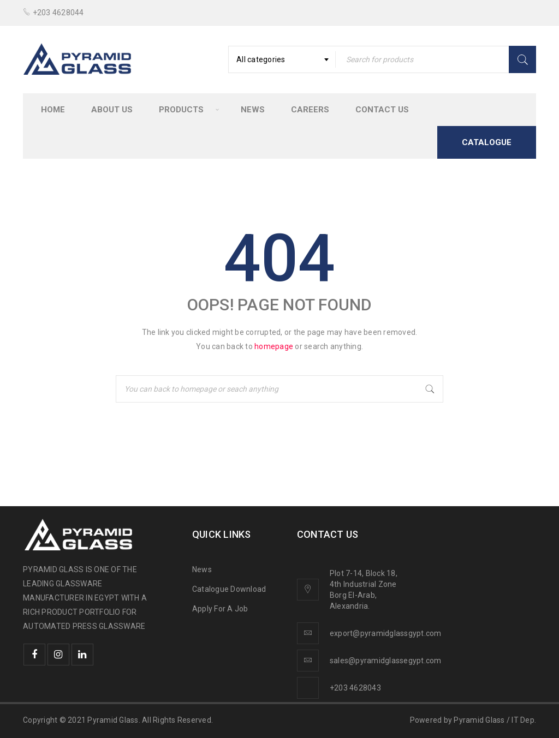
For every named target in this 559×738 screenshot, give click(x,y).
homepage (273, 346)
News (202, 569)
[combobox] (282, 59)
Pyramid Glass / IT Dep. (495, 720)
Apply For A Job (220, 608)
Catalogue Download (230, 589)
